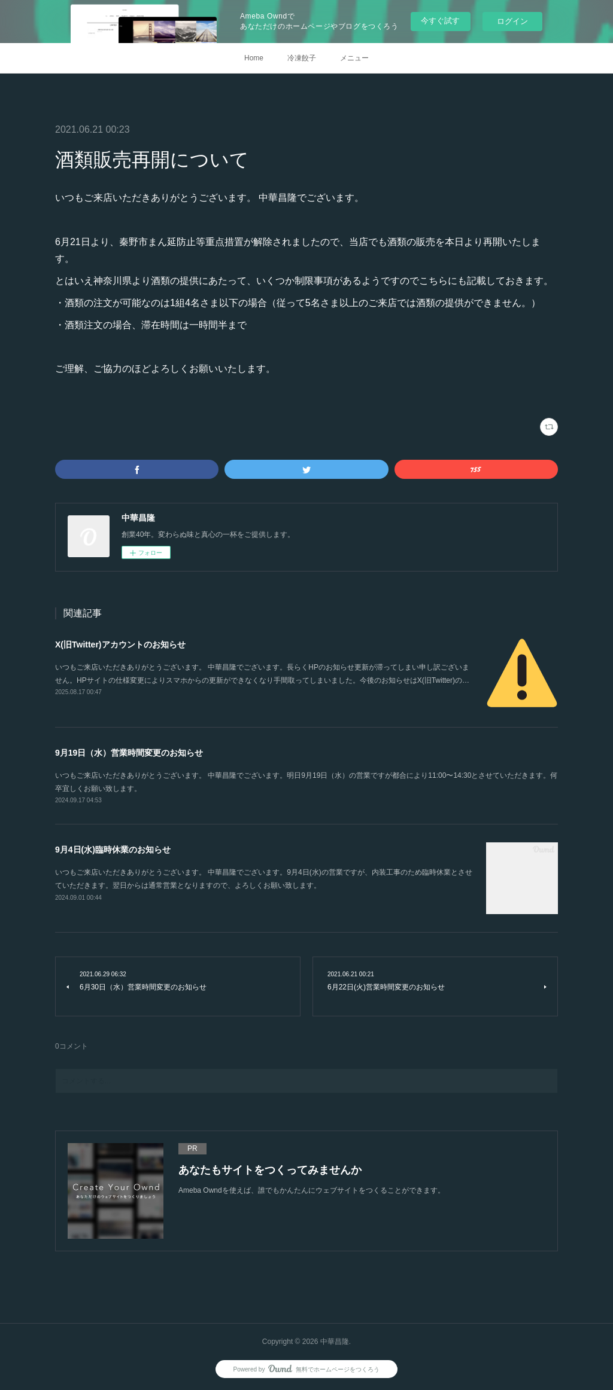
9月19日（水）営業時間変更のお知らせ (129, 752)
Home (253, 58)
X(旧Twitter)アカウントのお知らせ (120, 644)
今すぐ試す (440, 20)
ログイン (512, 21)
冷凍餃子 (301, 58)
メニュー (354, 58)
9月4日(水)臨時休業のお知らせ (113, 849)
